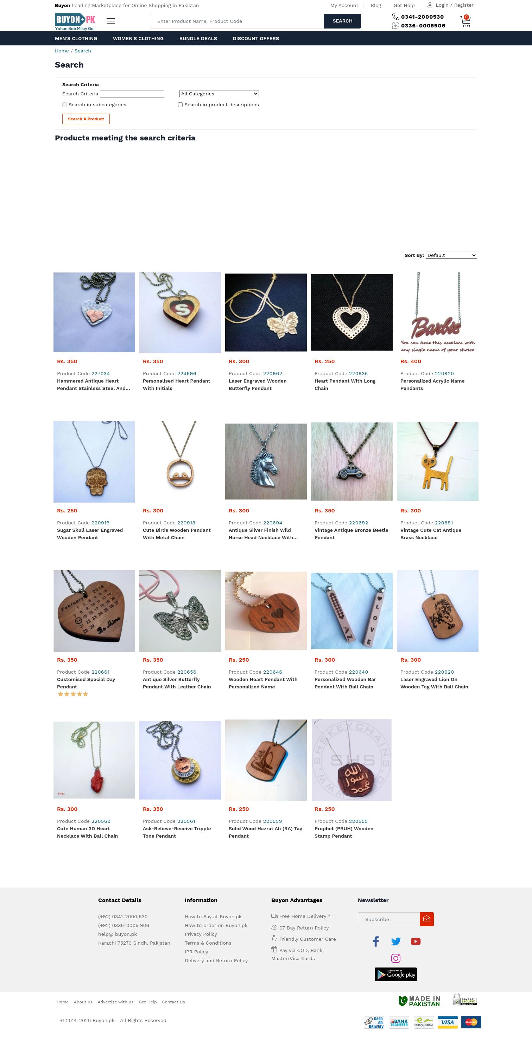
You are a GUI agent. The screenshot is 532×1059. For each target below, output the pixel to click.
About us (83, 1002)
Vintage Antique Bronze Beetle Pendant (351, 533)
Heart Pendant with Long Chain (345, 384)
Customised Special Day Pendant (86, 682)
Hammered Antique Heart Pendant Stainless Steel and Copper (91, 385)
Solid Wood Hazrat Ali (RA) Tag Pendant (265, 832)
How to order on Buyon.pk (216, 925)
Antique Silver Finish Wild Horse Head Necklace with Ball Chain (261, 534)
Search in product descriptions (221, 104)
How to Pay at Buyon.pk (213, 916)
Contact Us (173, 1002)
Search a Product (86, 118)
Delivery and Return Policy (216, 960)
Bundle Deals (198, 38)
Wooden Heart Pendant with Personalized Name (263, 682)
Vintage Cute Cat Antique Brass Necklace (431, 533)
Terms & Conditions (208, 943)
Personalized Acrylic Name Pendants (432, 384)
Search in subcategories (97, 104)
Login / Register (455, 5)
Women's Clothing (138, 38)
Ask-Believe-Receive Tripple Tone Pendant (177, 832)
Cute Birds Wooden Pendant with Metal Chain (177, 533)
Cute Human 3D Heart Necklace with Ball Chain (87, 832)
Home (62, 50)
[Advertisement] (266, 195)
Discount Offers (256, 38)
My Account (344, 5)
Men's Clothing (76, 38)
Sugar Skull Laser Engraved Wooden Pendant (90, 533)
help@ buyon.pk (117, 934)
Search (342, 21)
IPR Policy (196, 951)
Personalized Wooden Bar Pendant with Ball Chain (345, 682)
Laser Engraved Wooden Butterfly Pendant (258, 384)
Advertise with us (116, 1002)
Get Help (404, 5)
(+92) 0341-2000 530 (123, 916)
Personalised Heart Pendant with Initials (176, 384)
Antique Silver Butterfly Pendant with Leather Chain (177, 682)
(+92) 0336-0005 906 (123, 925)
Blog (376, 5)
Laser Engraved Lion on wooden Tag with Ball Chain (434, 682)
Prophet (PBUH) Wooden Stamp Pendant (344, 832)
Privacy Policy (201, 934)
